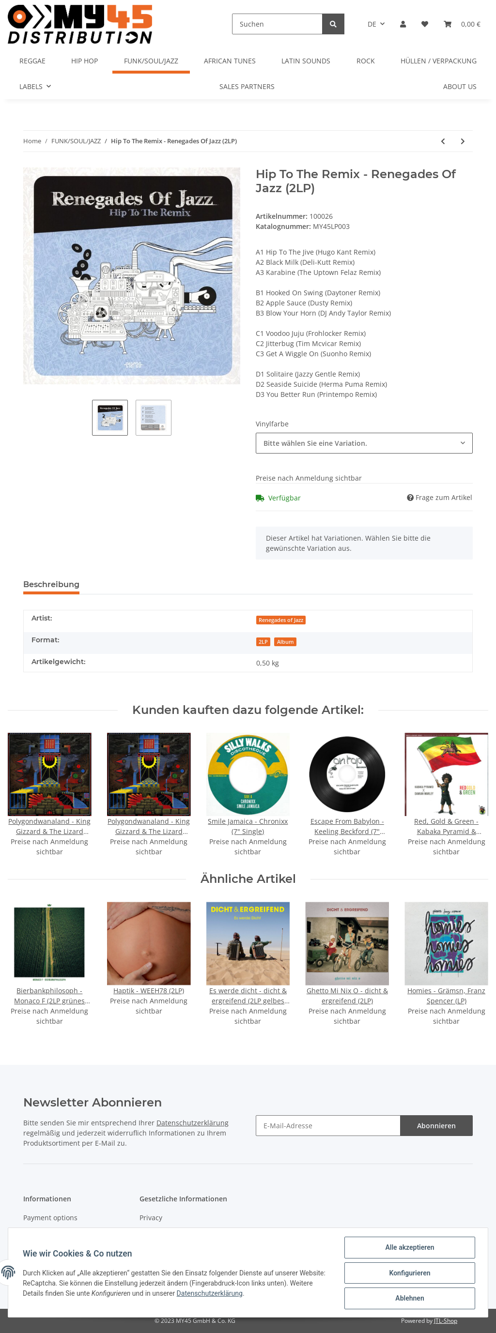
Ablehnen (408, 1299)
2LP (263, 641)
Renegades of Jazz (281, 620)
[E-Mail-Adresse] (328, 1125)
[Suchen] (277, 24)
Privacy (151, 1217)
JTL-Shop (445, 1321)
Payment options (50, 1217)
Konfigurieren (408, 1273)
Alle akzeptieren (408, 1248)
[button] (403, 24)
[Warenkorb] (462, 24)
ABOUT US (460, 86)
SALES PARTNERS (247, 86)
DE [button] (372, 24)
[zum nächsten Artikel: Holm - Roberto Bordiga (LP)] (463, 141)
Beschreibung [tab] (51, 584)
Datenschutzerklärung (192, 1122)
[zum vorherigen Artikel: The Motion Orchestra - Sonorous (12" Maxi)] (443, 141)
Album (285, 641)
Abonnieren (436, 1125)
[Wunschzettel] (425, 24)
